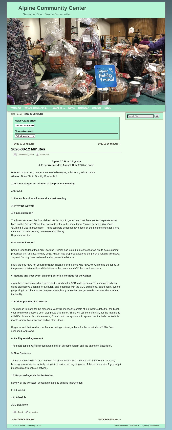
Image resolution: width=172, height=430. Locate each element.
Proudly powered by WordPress (128, 425)
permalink (33, 412)
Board (19, 114)
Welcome (15, 108)
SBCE (107, 108)
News (71, 108)
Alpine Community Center (52, 8)
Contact (96, 108)
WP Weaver (154, 425)
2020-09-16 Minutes (109, 144)
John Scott (44, 154)
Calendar (83, 108)
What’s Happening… (36, 108)
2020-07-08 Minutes (22, 144)
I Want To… (58, 108)
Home (12, 114)
